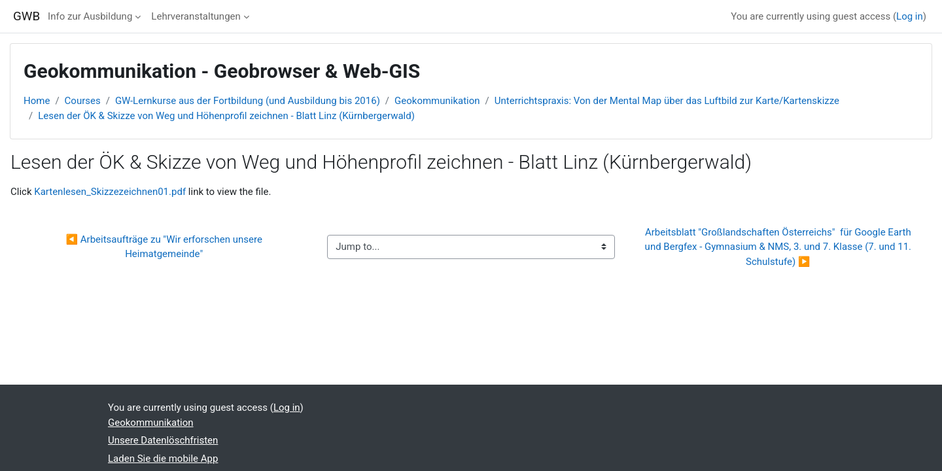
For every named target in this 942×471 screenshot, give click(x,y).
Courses (83, 101)
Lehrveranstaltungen (195, 16)
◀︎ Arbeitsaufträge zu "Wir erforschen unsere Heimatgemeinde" (164, 247)
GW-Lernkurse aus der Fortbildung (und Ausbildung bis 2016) (247, 101)
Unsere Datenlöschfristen (163, 440)
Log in (909, 16)
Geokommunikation (437, 101)
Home (37, 101)
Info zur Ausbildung (90, 16)
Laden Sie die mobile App (163, 458)
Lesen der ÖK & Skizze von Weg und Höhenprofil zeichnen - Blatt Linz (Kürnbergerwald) (226, 116)
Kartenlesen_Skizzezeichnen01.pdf (110, 192)
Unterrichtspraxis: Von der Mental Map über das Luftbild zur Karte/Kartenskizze (667, 101)
